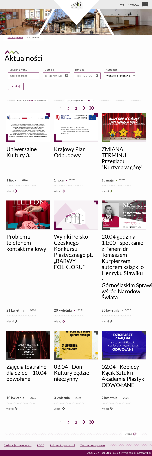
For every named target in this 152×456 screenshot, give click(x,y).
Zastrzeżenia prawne (92, 445)
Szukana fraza (18, 69)
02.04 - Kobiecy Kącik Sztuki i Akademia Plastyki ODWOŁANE (124, 375)
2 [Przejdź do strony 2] (69, 108)
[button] (66, 76)
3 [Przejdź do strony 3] (77, 108)
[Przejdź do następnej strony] (83, 108)
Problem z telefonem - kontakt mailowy (26, 242)
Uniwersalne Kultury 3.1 (21, 152)
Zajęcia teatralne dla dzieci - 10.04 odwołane (26, 372)
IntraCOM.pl (143, 452)
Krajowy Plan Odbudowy (70, 152)
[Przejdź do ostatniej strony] (91, 108)
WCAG (135, 4)
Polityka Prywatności (62, 445)
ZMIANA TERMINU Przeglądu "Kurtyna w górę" (122, 158)
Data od (49, 69)
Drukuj (132, 434)
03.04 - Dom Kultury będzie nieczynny (71, 372)
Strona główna (15, 37)
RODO (40, 445)
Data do (80, 69)
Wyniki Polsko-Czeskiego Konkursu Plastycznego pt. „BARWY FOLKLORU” (73, 251)
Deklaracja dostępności (17, 445)
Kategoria (111, 69)
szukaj (16, 86)
